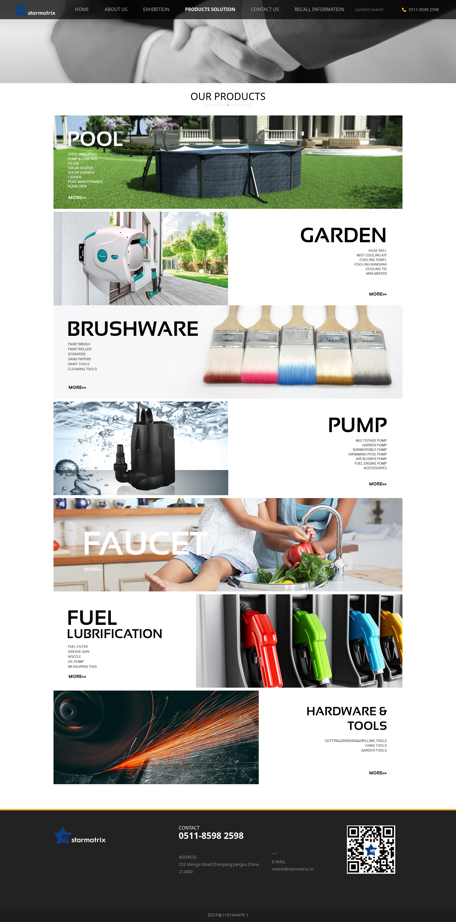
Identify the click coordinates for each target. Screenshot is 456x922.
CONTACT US (265, 9)
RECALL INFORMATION (319, 9)
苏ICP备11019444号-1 (228, 915)
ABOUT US (116, 9)
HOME (82, 9)
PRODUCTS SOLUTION (210, 9)
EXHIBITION (156, 9)
